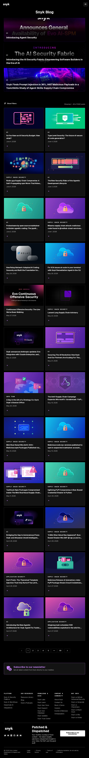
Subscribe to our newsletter (72, 733)
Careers (57, 708)
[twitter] (5, 735)
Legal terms (28, 751)
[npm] (17, 735)
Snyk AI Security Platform (10, 698)
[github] (14, 735)
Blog (22, 700)
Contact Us (58, 702)
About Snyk (59, 700)
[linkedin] (11, 735)
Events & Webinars (61, 711)
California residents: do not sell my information (67, 751)
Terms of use (49, 751)
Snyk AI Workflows (10, 702)
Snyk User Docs (43, 705)
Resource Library (27, 697)
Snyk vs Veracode (77, 702)
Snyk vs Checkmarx (75, 706)
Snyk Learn (42, 702)
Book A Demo (59, 705)
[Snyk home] (6, 4)
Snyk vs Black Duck (76, 711)
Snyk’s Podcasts (27, 703)
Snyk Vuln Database (41, 712)
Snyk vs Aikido (76, 718)
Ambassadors (59, 714)
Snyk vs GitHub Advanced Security (78, 698)
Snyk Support (42, 708)
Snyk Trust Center (44, 719)
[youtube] (8, 735)
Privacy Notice (38, 751)
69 (59, 650)
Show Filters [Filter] (12, 103)
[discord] (20, 735)
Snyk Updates (43, 716)
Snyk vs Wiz (75, 715)
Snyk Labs (41, 700)
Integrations (8, 708)
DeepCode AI (8, 705)
